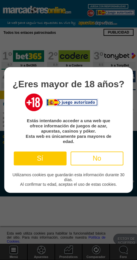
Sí (40, 158)
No (97, 158)
